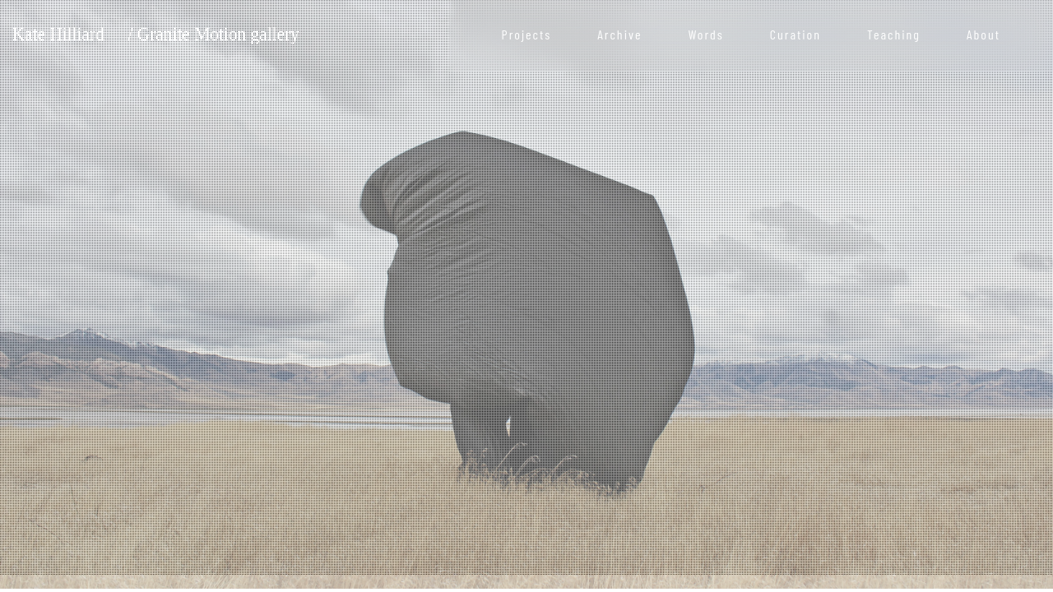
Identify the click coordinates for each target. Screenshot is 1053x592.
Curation (795, 34)
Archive (619, 34)
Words (705, 34)
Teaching (894, 34)
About (983, 34)
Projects (527, 34)
